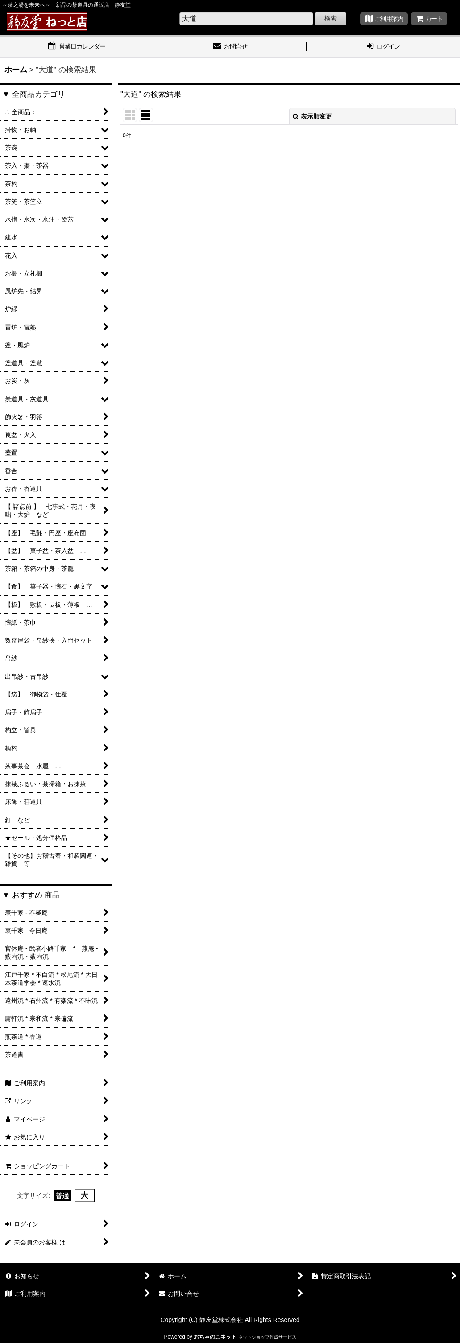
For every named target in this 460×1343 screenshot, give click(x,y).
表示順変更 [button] (312, 116)
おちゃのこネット (215, 1337)
